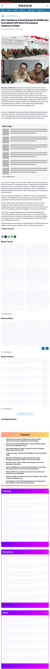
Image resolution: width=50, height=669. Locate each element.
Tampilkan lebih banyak (25, 414)
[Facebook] (2, 236)
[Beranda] (3, 16)
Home (3, 10)
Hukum (15, 10)
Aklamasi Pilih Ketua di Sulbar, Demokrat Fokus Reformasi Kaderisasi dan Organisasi (25, 473)
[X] (5, 236)
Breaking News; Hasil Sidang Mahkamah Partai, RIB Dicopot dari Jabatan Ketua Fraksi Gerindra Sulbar (25, 482)
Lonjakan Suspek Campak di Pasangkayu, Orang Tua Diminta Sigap (26, 454)
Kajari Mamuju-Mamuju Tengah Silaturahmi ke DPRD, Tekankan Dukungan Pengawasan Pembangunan (23, 440)
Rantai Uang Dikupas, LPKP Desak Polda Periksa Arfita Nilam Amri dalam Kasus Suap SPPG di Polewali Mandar (26, 468)
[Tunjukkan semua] (47, 491)
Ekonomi (22, 10)
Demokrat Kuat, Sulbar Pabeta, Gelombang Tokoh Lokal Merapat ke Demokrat (24, 463)
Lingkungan (31, 10)
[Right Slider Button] (48, 10)
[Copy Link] (15, 236)
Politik (9, 10)
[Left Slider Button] (43, 348)
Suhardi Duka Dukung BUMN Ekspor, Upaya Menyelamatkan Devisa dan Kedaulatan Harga (25, 445)
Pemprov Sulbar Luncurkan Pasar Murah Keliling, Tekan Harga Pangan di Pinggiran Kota (26, 477)
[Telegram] (8, 236)
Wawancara (40, 10)
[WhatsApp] (12, 236)
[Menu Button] (2, 5)
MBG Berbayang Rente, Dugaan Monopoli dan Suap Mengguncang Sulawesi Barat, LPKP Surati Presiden (23, 459)
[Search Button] (47, 5)
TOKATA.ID (25, 5)
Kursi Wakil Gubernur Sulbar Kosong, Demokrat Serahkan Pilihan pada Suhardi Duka (25, 449)
